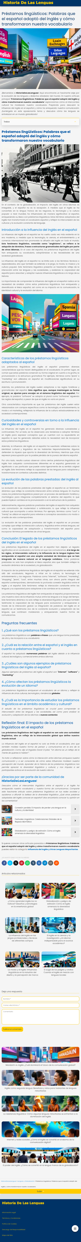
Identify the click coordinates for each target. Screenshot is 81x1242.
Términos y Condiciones (11, 1218)
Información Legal (9, 1212)
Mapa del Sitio (7, 1235)
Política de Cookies (9, 1224)
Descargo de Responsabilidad (13, 1229)
